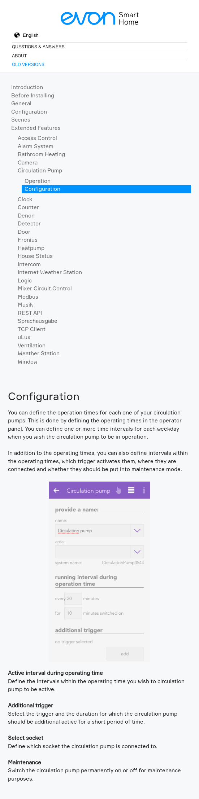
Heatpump (31, 248)
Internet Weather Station (50, 272)
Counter (28, 207)
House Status (35, 256)
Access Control (37, 138)
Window (27, 361)
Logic (25, 280)
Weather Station (39, 353)
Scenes (20, 119)
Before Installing (32, 95)
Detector (29, 223)
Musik (25, 304)
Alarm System (35, 146)
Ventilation (32, 345)
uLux (24, 337)
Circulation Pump (40, 170)
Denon (26, 215)
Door (24, 231)
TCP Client (32, 329)
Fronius (28, 239)
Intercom (29, 264)
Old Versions (28, 64)
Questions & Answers (38, 46)
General (21, 103)
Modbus (28, 296)
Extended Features (36, 127)
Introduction (27, 87)
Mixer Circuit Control (45, 288)
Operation (38, 180)
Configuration (29, 111)
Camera (28, 162)
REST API (30, 312)
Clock (25, 199)
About (19, 55)
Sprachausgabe (37, 320)
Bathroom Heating (41, 154)
